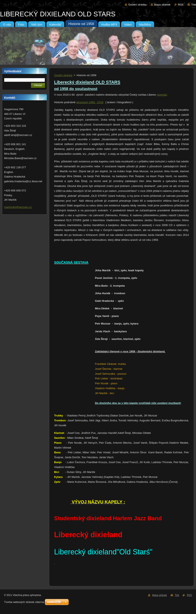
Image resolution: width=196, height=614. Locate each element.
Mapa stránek (162, 4)
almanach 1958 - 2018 (89, 102)
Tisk (193, 4)
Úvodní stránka (137, 4)
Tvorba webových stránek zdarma (24, 602)
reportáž (162, 94)
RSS (181, 4)
